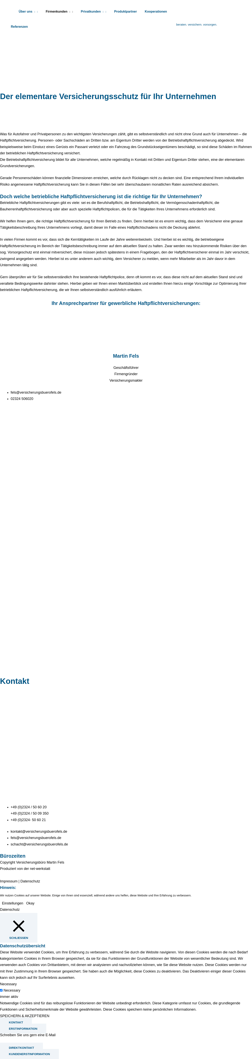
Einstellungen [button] (12, 903)
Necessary (12, 990)
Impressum (9, 881)
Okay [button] (30, 903)
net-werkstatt (40, 869)
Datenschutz (30, 881)
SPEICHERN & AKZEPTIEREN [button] (24, 1016)
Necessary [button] (8, 984)
